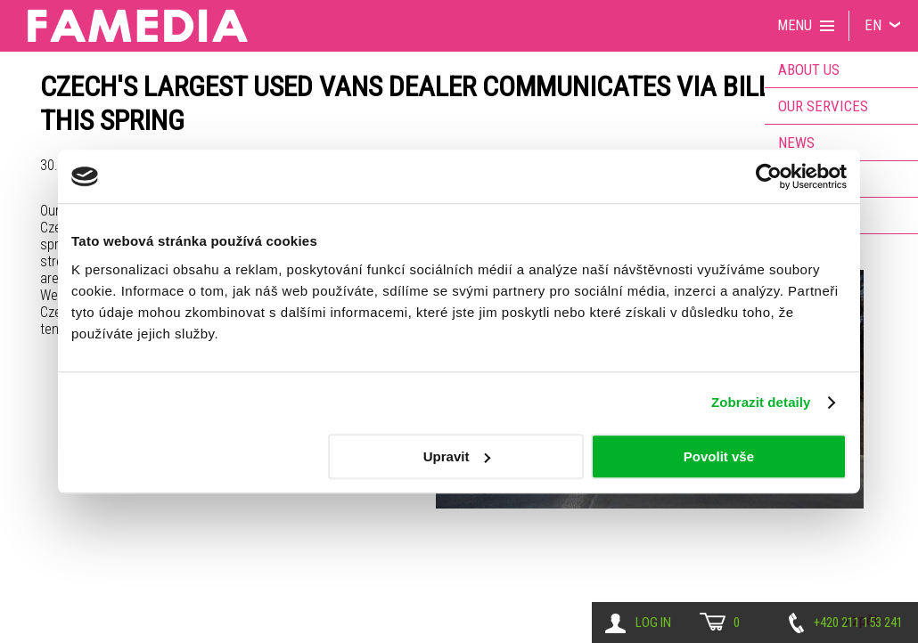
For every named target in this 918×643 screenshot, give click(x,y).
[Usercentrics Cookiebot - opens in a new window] (769, 176)
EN (873, 25)
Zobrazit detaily (761, 402)
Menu (794, 25)
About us (809, 69)
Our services (823, 106)
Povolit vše (719, 456)
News (796, 142)
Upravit (457, 456)
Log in (653, 623)
